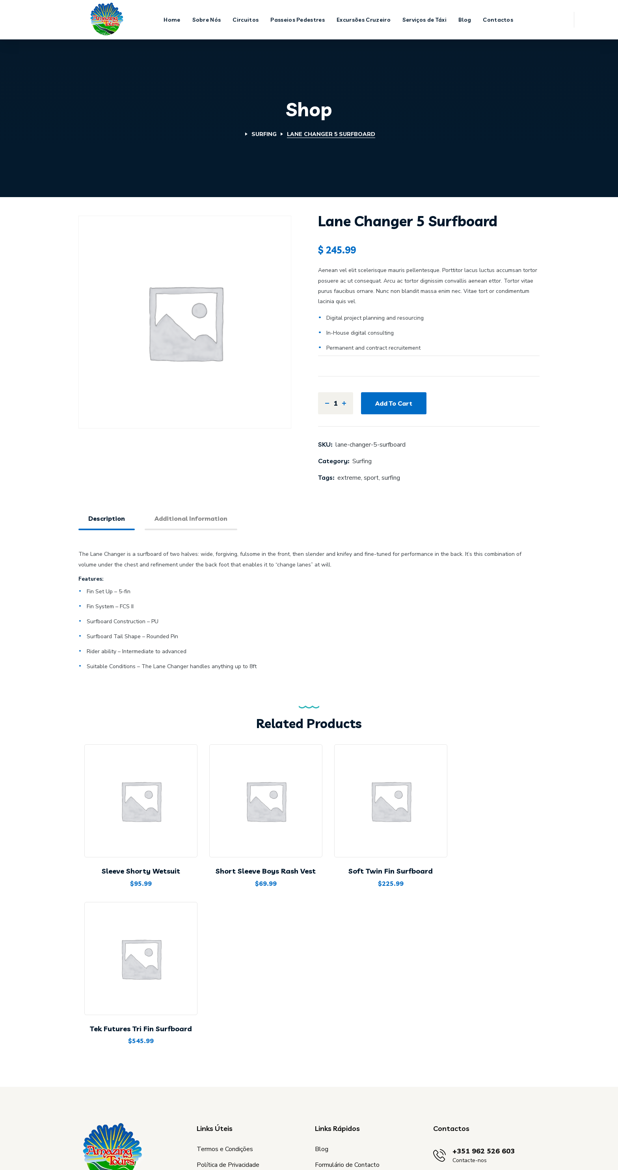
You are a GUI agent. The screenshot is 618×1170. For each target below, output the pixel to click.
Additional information (190, 518)
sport (371, 477)
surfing (391, 477)
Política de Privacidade (228, 1054)
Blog (321, 1038)
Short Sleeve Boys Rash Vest (253, 862)
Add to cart (393, 403)
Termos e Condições (225, 1038)
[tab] (106, 519)
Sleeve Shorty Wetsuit (137, 862)
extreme (349, 477)
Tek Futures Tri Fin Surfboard (487, 862)
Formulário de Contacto (347, 1054)
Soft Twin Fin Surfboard (370, 862)
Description (106, 518)
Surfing (264, 134)
